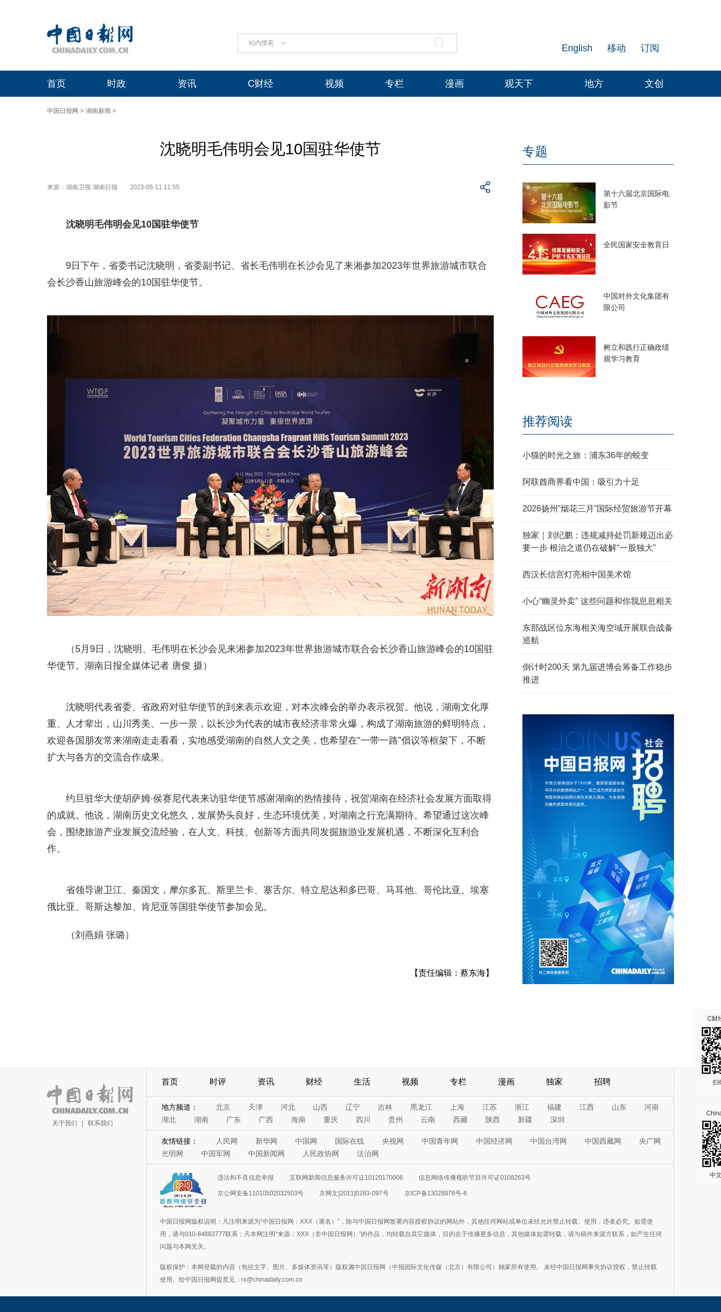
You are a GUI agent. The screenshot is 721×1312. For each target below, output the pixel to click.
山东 (619, 1107)
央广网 (650, 1141)
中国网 (306, 1141)
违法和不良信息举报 (245, 1177)
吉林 (385, 1107)
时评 (218, 1081)
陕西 (492, 1119)
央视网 (393, 1141)
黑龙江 (421, 1107)
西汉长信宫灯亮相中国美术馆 (576, 574)
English (577, 48)
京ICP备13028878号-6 (435, 1193)
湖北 (168, 1119)
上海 (457, 1107)
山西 (320, 1107)
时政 (116, 83)
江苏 (489, 1107)
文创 (654, 83)
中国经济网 (494, 1141)
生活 (362, 1081)
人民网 (227, 1141)
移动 (616, 48)
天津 (255, 1107)
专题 (535, 151)
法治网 (368, 1153)
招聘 (602, 1081)
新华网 (266, 1141)
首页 (56, 83)
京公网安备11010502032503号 (260, 1193)
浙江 (522, 1107)
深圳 (557, 1119)
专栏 (394, 83)
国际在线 (349, 1141)
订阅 (650, 48)
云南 (428, 1119)
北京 (223, 1107)
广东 (233, 1119)
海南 (298, 1119)
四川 (363, 1119)
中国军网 (215, 1153)
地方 (594, 83)
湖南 (201, 1119)
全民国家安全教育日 (636, 245)
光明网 (172, 1153)
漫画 (454, 83)
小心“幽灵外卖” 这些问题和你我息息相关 (597, 601)
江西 (586, 1107)
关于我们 (64, 1123)
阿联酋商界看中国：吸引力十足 (580, 481)
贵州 (395, 1119)
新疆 (525, 1119)
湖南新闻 (98, 111)
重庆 (330, 1119)
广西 (266, 1119)
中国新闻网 (266, 1153)
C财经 (260, 83)
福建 (554, 1107)
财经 (314, 1081)
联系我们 (100, 1123)
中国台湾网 (548, 1141)
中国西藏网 (603, 1141)
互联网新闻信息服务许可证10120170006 (346, 1177)
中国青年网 (440, 1141)
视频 (334, 83)
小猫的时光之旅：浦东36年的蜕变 (585, 455)
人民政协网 (321, 1153)
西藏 (460, 1119)
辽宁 (352, 1107)
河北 (288, 1107)
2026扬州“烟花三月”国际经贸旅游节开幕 (597, 508)
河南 (651, 1107)
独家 (554, 1081)
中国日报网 (62, 111)
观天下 (519, 83)
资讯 (187, 83)
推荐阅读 (547, 421)
